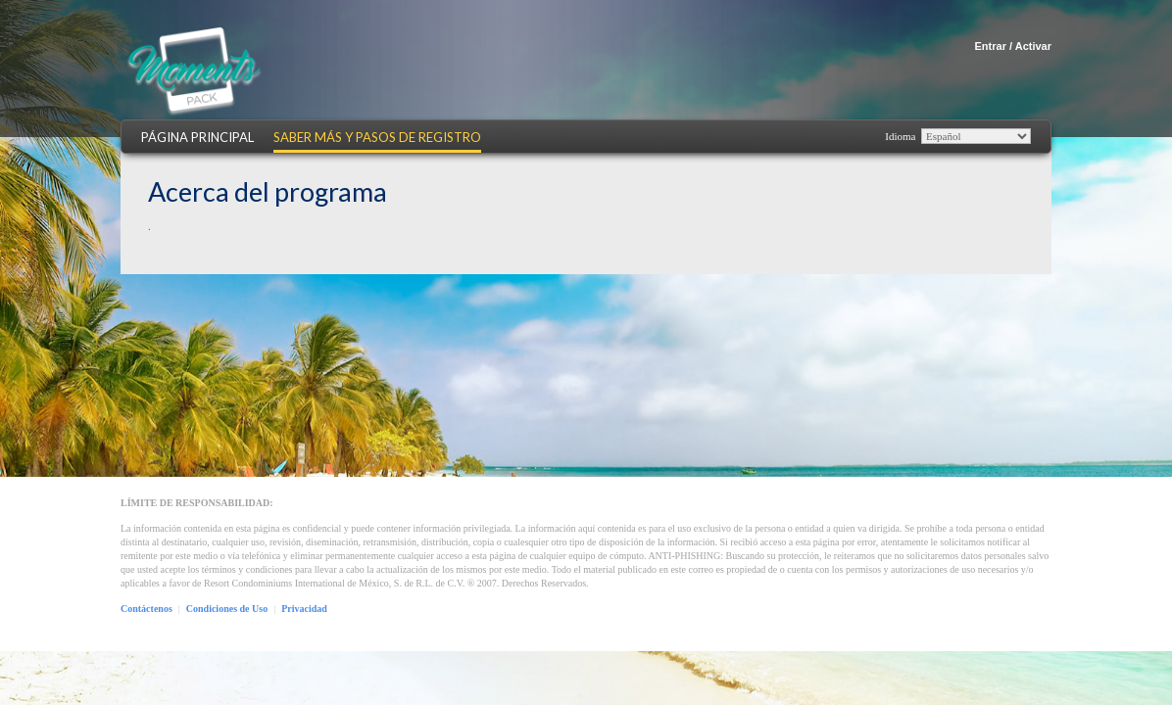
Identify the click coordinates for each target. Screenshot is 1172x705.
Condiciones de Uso (227, 608)
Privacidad (304, 608)
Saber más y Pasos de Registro (377, 137)
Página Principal (197, 137)
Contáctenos (146, 608)
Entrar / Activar (1013, 46)
